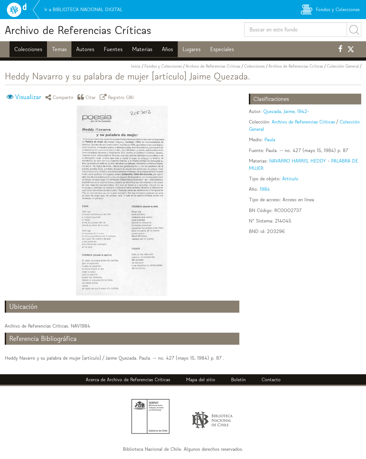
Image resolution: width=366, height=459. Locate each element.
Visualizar (28, 97)
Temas (59, 49)
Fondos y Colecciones (163, 66)
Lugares (192, 49)
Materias (142, 49)
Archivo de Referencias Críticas (78, 30)
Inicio (136, 66)
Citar (87, 97)
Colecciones (28, 49)
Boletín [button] (238, 379)
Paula (269, 139)
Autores (85, 49)
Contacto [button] (271, 379)
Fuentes (113, 49)
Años (167, 49)
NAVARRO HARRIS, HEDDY (297, 161)
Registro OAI (118, 97)
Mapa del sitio (200, 379)
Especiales (222, 49)
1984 (265, 189)
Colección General (343, 66)
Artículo (290, 179)
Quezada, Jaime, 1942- (286, 111)
